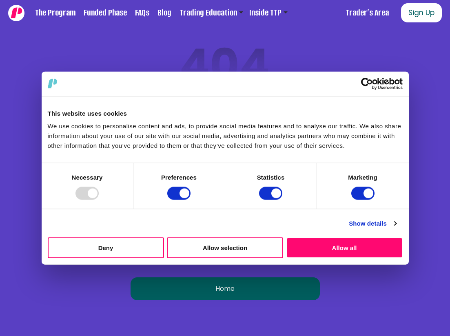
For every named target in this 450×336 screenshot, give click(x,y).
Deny (105, 247)
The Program (55, 13)
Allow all (344, 247)
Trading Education (208, 13)
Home (225, 288)
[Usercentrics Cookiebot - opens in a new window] (367, 83)
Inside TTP (265, 13)
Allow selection (225, 247)
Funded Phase (105, 13)
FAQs (142, 13)
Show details (368, 223)
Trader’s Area (367, 13)
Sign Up (421, 13)
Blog (164, 13)
